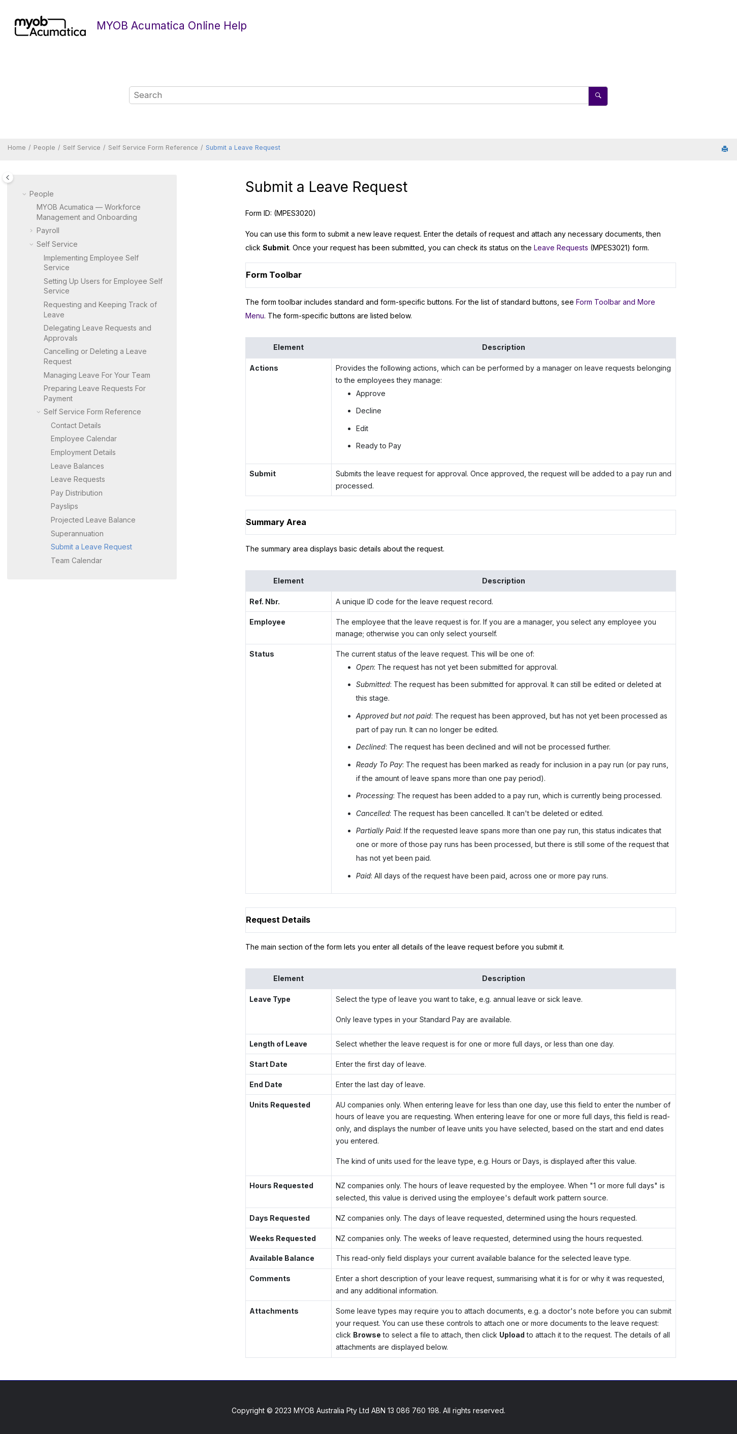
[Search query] (368, 95)
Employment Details (83, 452)
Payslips (64, 506)
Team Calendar (76, 560)
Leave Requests (78, 479)
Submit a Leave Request (243, 147)
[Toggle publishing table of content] (8, 177)
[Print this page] (725, 149)
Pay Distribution (77, 492)
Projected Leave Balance (93, 519)
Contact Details (76, 425)
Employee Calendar (84, 438)
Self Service (82, 147)
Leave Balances (77, 466)
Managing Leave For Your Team (97, 375)
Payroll (48, 230)
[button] (25, 194)
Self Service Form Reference (153, 147)
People (44, 147)
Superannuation (77, 533)
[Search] (598, 96)
